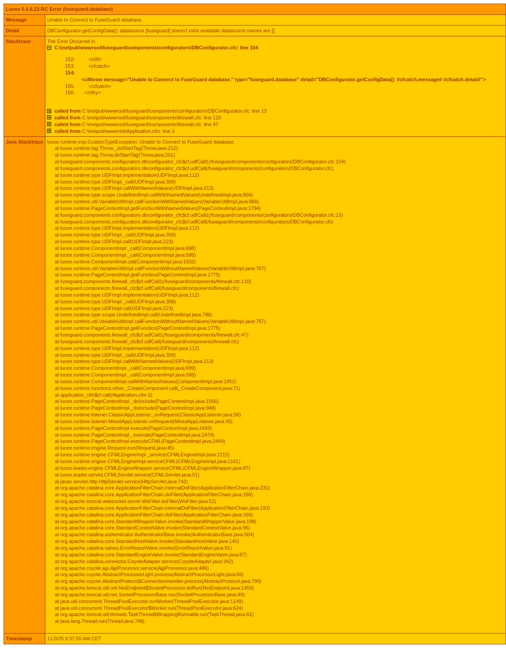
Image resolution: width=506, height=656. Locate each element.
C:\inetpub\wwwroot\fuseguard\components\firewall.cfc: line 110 (137, 117)
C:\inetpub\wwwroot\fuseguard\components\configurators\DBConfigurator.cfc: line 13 (160, 111)
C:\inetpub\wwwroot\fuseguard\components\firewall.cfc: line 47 (136, 124)
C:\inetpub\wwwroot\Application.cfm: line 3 (114, 131)
